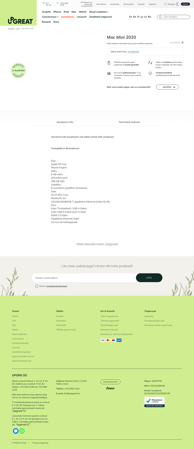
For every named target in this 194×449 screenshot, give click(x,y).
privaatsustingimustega (57, 286)
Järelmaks (114, 4)
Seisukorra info (65, 122)
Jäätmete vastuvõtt (109, 329)
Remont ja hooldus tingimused (158, 325)
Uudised (152, 4)
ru (149, 16)
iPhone (57, 11)
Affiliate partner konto (66, 329)
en (134, 16)
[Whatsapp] (22, 431)
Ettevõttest (101, 4)
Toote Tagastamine (109, 316)
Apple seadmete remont (23, 356)
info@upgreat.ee (72, 393)
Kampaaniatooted (20, 343)
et (130, 16)
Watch (82, 11)
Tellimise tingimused (109, 320)
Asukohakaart (110, 382)
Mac (73, 11)
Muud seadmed (97, 11)
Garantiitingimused (109, 325)
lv (142, 16)
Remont (46, 21)
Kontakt (141, 4)
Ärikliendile (128, 4)
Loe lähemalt (133, 51)
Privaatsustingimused (154, 320)
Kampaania (67, 16)
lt (145, 16)
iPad (66, 11)
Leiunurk (81, 16)
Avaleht (46, 11)
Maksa (185, 4)
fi (138, 16)
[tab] (65, 123)
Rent (56, 21)
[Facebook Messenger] (16, 431)
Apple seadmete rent (21, 360)
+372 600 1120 (64, 4)
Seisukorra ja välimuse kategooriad (86, 4)
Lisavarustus (49, 16)
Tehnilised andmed (129, 122)
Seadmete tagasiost (100, 16)
